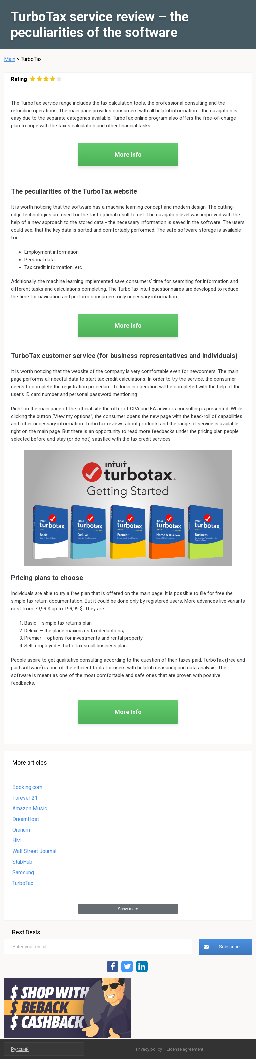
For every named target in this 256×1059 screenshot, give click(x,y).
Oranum (21, 830)
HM (16, 840)
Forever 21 (25, 798)
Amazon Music (29, 808)
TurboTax (22, 883)
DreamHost (25, 819)
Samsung (23, 872)
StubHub (22, 862)
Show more (128, 909)
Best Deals (26, 932)
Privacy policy (149, 1049)
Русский (20, 1049)
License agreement (185, 1049)
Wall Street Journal (34, 851)
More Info (128, 154)
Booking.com (27, 787)
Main (9, 59)
